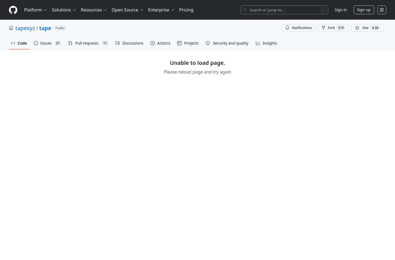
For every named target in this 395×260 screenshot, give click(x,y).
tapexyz (25, 28)
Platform (35, 10)
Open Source (128, 10)
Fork (333, 28)
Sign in (341, 9)
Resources (94, 10)
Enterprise (161, 10)
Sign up (364, 9)
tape (45, 28)
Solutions (64, 10)
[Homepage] (13, 9)
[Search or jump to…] (284, 10)
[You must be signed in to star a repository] (367, 28)
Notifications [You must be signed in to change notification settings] (298, 27)
